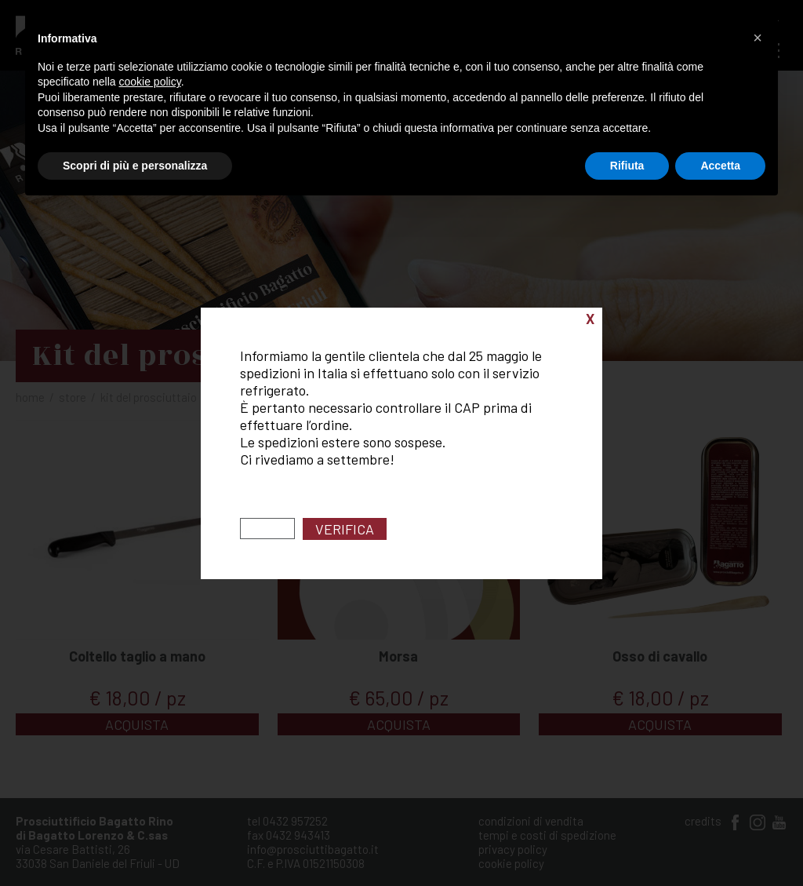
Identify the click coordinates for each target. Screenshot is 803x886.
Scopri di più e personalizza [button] (135, 165)
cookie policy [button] (150, 81)
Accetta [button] (720, 165)
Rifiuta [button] (627, 165)
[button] (757, 37)
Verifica (344, 529)
